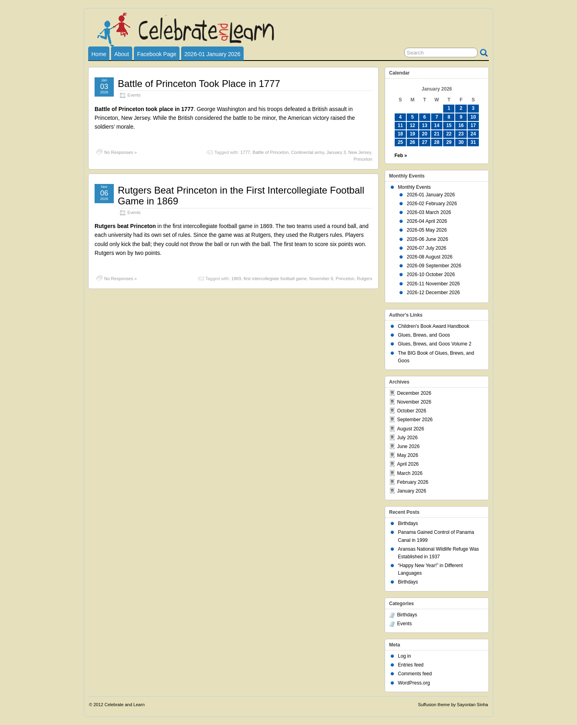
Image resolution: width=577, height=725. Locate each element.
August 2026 (410, 429)
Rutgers (364, 278)
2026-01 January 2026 (212, 54)
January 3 (336, 152)
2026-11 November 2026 (433, 284)
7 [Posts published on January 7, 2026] (437, 117)
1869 (236, 278)
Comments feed (415, 674)
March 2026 (409, 473)
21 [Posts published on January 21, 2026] (436, 134)
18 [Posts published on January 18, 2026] (400, 134)
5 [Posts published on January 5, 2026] (412, 117)
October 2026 (411, 411)
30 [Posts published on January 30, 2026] (461, 142)
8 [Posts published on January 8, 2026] (449, 117)
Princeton (363, 159)
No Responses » (120, 152)
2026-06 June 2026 (427, 239)
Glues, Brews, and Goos (424, 335)
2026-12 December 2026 (433, 292)
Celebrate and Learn (125, 704)
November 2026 (414, 402)
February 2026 (412, 482)
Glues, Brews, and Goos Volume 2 (434, 344)
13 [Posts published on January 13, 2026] (424, 125)
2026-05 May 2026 (427, 230)
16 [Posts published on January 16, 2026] (461, 125)
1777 (245, 152)
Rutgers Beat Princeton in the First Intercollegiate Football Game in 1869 (241, 195)
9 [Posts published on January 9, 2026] (461, 117)
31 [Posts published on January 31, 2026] (473, 142)
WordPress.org (414, 683)
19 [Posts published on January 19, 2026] (412, 134)
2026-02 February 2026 (432, 203)
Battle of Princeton (270, 152)
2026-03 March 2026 (429, 212)
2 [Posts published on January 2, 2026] (461, 108)
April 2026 (408, 464)
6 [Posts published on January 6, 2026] (424, 117)
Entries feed (411, 665)
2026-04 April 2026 (427, 221)
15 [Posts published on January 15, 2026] (449, 125)
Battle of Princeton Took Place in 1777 (199, 83)
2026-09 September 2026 (434, 266)
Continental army (307, 152)
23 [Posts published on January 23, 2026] (461, 134)
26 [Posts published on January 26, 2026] (412, 142)
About (121, 54)
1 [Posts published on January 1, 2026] (449, 108)
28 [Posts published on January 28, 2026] (436, 142)
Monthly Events (414, 187)
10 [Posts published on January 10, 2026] (473, 117)
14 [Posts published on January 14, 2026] (436, 125)
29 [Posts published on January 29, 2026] (449, 142)
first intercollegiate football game (275, 278)
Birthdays (408, 523)
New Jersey (359, 152)
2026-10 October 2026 (431, 274)
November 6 (321, 278)
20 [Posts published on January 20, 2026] (424, 134)
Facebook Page (156, 54)
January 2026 (411, 491)
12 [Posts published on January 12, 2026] (412, 125)
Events (134, 95)
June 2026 (408, 446)
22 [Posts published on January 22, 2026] (449, 134)
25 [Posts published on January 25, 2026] (400, 142)
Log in (404, 656)
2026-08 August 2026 (429, 257)
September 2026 (415, 419)
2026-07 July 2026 (426, 248)
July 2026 (407, 437)
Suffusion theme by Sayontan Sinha (453, 704)
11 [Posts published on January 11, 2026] (400, 125)
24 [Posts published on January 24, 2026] (473, 134)
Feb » (400, 155)
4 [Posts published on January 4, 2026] (400, 117)
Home (98, 54)
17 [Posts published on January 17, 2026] (473, 125)
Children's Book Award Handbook (433, 326)
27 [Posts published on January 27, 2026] (424, 142)
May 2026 (407, 455)
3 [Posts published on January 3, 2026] (473, 108)
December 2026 (414, 393)
